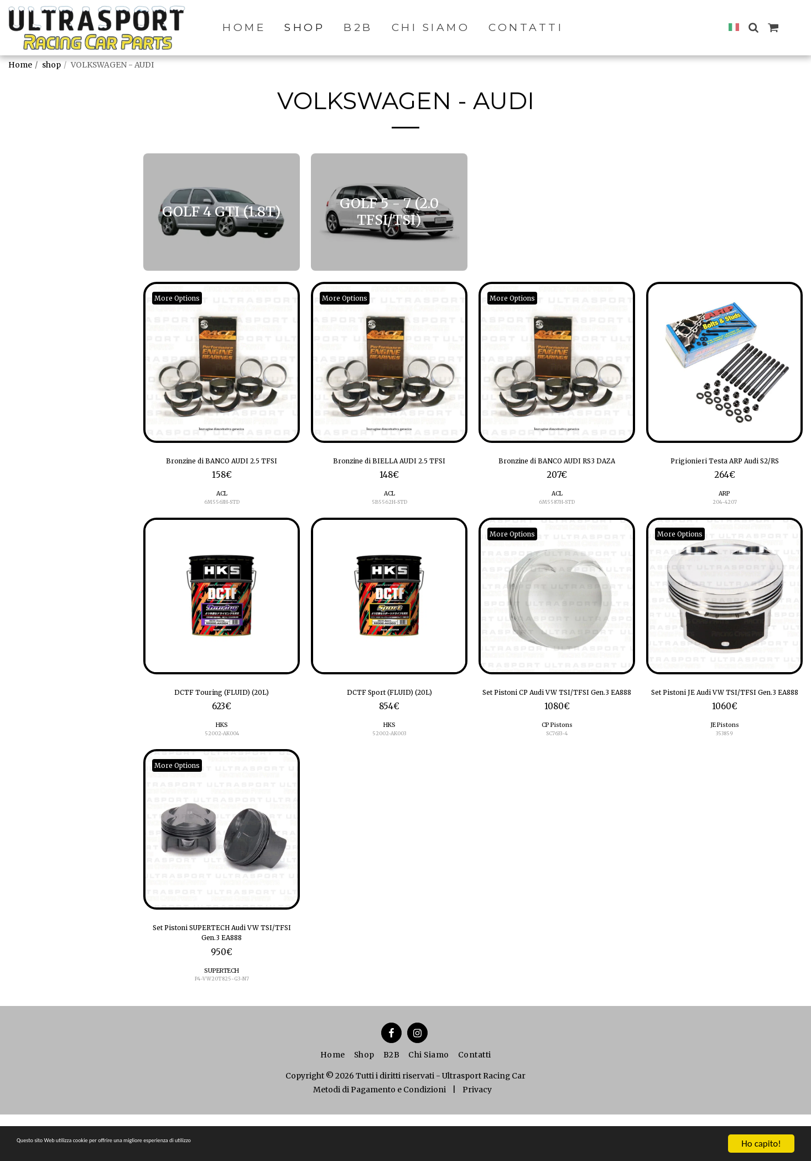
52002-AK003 (389, 756)
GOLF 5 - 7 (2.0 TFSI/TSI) (67, 237)
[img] (221, 362)
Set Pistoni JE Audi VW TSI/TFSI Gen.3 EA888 (724, 720)
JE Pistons (724, 762)
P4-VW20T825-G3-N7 (221, 1025)
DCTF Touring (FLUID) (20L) (221, 713)
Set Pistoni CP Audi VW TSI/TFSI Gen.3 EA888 (556, 720)
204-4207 (724, 520)
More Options (183, 298)
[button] (753, 27)
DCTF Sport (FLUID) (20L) (389, 713)
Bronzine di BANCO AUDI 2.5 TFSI (221, 470)
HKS (221, 748)
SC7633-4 (557, 771)
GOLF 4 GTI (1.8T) (54, 223)
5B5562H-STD (389, 520)
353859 (724, 771)
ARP (725, 512)
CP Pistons (556, 762)
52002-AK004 (221, 756)
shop (51, 65)
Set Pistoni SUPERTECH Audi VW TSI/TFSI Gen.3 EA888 (222, 974)
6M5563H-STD (221, 520)
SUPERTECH (221, 1017)
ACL (221, 512)
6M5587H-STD (557, 520)
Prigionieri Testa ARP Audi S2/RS (725, 470)
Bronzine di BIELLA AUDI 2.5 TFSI (389, 470)
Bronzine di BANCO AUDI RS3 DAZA (557, 470)
